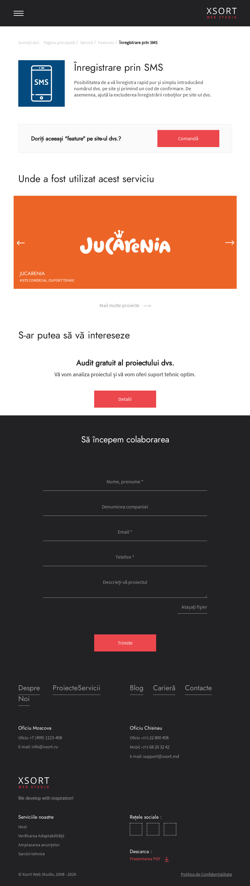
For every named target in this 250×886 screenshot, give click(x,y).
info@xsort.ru (44, 747)
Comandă (188, 138)
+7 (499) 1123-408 (45, 738)
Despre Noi (29, 693)
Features (106, 42)
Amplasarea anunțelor (39, 845)
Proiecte (64, 687)
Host (22, 827)
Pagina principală (59, 42)
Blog (137, 687)
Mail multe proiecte (125, 305)
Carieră (164, 687)
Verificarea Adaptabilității (41, 836)
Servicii (86, 42)
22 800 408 (154, 738)
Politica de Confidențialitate (206, 874)
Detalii (125, 399)
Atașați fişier (194, 607)
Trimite (125, 643)
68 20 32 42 (154, 747)
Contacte (198, 687)
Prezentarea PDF (149, 858)
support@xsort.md (160, 756)
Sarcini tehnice (31, 854)
